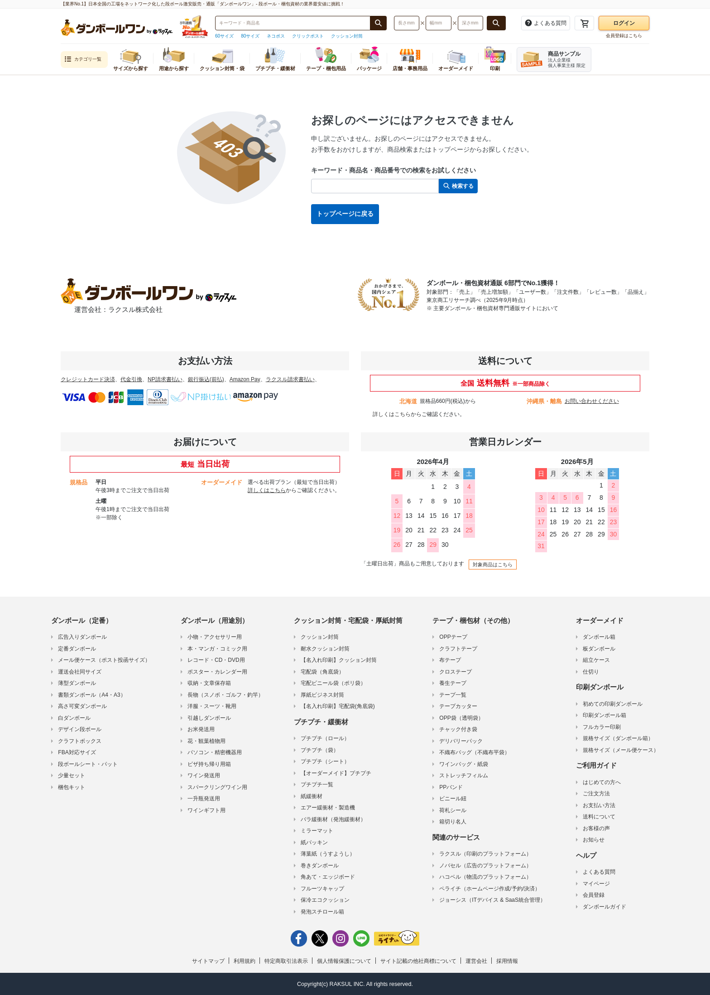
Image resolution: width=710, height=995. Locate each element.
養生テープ (452, 683)
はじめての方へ (602, 782)
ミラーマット (317, 831)
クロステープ (455, 672)
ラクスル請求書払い (290, 379)
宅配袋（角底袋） (322, 672)
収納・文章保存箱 (209, 683)
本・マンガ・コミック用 (217, 649)
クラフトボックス (79, 741)
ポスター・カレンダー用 (217, 672)
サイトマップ (208, 961)
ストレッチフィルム (463, 775)
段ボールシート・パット (88, 764)
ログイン (624, 23)
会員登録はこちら (624, 35)
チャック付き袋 (458, 729)
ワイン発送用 (203, 775)
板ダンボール (599, 649)
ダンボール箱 (599, 637)
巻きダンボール (320, 865)
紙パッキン (314, 842)
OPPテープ (453, 637)
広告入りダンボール (82, 637)
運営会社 (476, 961)
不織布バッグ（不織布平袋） (474, 752)
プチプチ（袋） (320, 750)
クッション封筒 (347, 35)
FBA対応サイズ (77, 752)
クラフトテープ (458, 649)
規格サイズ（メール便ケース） (621, 750)
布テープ (450, 660)
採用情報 (507, 961)
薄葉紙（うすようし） (328, 854)
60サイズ (224, 35)
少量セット (71, 775)
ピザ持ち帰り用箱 (209, 764)
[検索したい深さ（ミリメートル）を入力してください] (470, 23)
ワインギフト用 (206, 810)
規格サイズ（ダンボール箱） (618, 738)
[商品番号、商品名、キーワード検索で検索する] (378, 23)
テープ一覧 (452, 695)
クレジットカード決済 (88, 379)
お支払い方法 (599, 805)
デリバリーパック (461, 741)
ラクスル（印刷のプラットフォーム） (485, 854)
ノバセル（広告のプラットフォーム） (485, 865)
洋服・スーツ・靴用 (211, 706)
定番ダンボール (77, 649)
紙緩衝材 (311, 796)
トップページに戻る (345, 213)
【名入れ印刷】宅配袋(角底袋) (338, 706)
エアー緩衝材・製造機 (328, 807)
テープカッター (458, 706)
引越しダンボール (209, 718)
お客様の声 (596, 828)
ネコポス (276, 35)
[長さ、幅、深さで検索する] (496, 23)
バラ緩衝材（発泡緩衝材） (333, 819)
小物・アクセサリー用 (214, 637)
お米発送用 (201, 729)
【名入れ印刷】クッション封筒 (339, 660)
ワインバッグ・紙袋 (463, 764)
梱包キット (71, 787)
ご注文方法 (596, 793)
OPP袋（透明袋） (461, 718)
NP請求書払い (165, 379)
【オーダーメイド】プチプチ (336, 773)
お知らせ (593, 840)
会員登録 (593, 895)
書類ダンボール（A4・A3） (91, 695)
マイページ (596, 883)
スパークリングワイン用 (217, 787)
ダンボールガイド (604, 907)
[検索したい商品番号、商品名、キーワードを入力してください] (292, 23)
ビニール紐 (452, 798)
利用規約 (244, 961)
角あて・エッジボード (328, 877)
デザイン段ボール (79, 729)
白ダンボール (74, 718)
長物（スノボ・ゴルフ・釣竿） (225, 695)
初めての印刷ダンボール (613, 704)
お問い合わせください (592, 401)
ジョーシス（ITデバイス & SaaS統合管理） (492, 900)
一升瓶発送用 (203, 798)
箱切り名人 (452, 821)
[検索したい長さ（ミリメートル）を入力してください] (406, 23)
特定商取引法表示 (286, 961)
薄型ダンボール (77, 683)
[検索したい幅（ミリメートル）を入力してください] (438, 23)
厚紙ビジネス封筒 (322, 695)
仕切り (591, 672)
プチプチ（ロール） (325, 738)
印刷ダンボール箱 (604, 715)
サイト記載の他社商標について (418, 961)
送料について (599, 816)
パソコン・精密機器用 (214, 752)
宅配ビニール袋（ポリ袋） (333, 683)
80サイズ (250, 35)
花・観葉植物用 (206, 741)
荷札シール (452, 810)
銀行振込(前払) (206, 379)
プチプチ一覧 (317, 784)
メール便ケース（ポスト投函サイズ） (104, 660)
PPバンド (451, 787)
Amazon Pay (245, 379)
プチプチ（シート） (325, 761)
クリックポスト (308, 35)
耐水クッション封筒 (325, 649)
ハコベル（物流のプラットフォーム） (485, 877)
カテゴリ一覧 (82, 59)
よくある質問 (599, 872)
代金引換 (131, 379)
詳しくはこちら (392, 414)
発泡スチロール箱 (322, 912)
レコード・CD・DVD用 (216, 660)
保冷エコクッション (325, 900)
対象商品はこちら (493, 564)
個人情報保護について (344, 961)
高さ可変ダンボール (82, 706)
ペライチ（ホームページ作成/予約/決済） (489, 888)
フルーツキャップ (322, 888)
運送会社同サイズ (79, 672)
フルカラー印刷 (602, 727)
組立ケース (596, 660)
